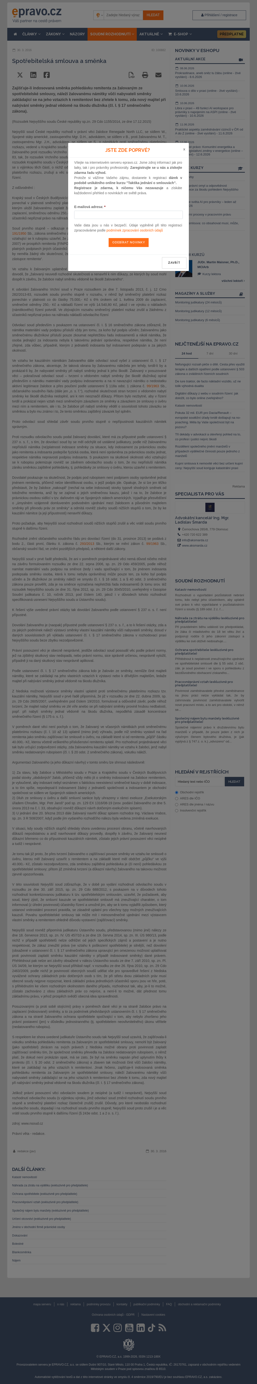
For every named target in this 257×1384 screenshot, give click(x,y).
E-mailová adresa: (89, 207)
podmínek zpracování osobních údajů (134, 230)
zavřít (174, 262)
